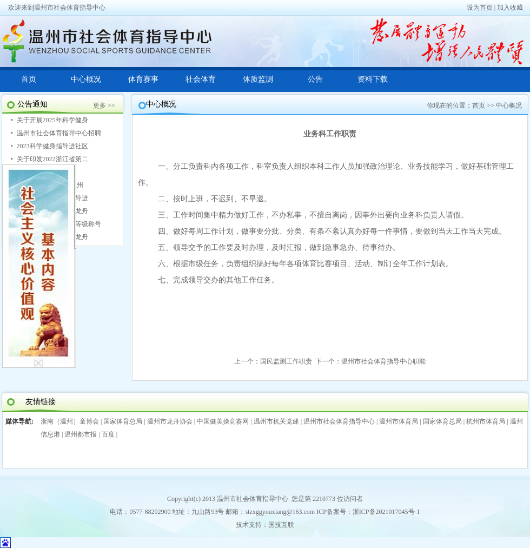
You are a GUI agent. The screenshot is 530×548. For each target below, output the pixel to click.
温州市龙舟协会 (170, 421)
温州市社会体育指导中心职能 (383, 361)
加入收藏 (510, 7)
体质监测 (258, 79)
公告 (315, 79)
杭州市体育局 (485, 421)
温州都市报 (80, 434)
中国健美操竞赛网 (223, 421)
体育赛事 (143, 79)
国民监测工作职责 (286, 361)
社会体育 (201, 79)
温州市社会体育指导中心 (339, 421)
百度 (108, 434)
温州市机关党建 (276, 421)
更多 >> (104, 105)
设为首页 (480, 7)
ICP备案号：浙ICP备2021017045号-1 (368, 512)
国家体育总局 (122, 421)
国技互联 (281, 525)
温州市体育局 (398, 421)
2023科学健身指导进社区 (52, 146)
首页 (28, 79)
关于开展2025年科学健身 (52, 120)
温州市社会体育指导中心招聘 (59, 133)
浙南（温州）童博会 (70, 421)
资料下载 (372, 79)
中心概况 (86, 79)
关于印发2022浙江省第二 (52, 159)
